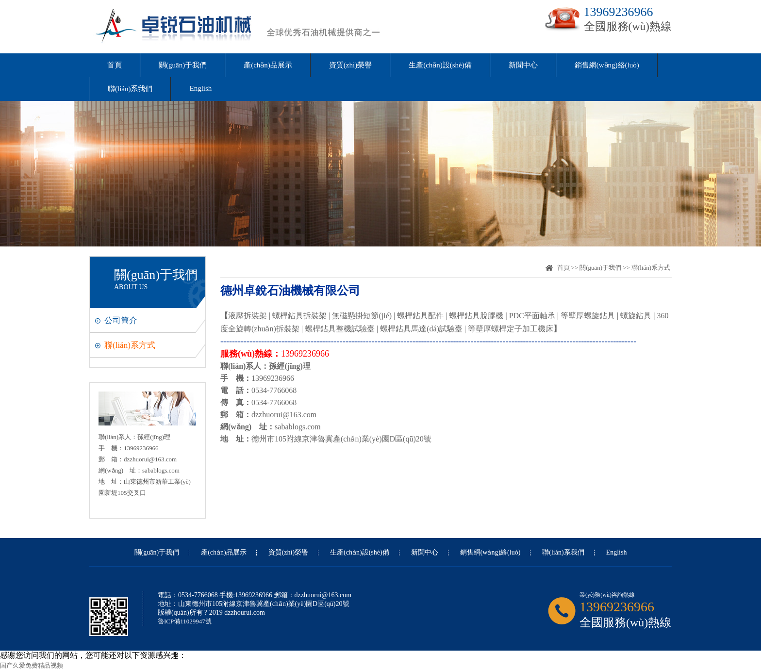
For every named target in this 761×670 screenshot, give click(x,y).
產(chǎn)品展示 (268, 65)
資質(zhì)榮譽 (350, 65)
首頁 (114, 65)
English (200, 88)
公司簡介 (120, 320)
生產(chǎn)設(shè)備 (440, 65)
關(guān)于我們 (183, 65)
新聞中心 (523, 65)
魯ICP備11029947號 (185, 621)
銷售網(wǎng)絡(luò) (607, 65)
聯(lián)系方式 (129, 345)
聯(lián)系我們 (130, 89)
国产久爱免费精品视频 (31, 665)
